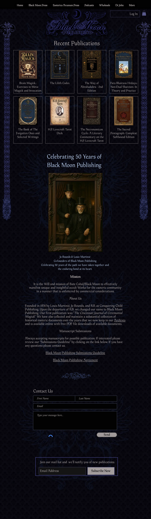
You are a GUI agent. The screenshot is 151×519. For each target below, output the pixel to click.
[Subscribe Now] (101, 471)
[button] (144, 13)
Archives (119, 320)
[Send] (107, 434)
